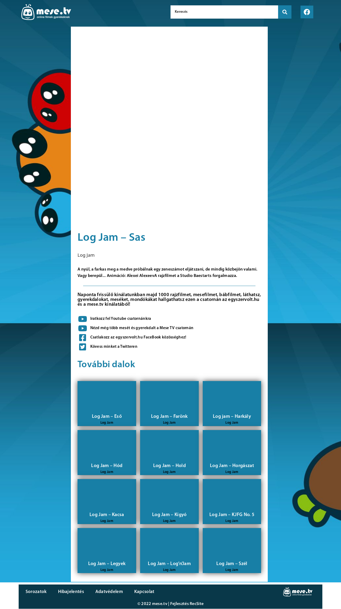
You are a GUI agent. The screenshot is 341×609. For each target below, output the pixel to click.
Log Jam (86, 255)
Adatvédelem (107, 592)
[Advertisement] (34, 117)
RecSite (197, 604)
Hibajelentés (70, 592)
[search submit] (284, 12)
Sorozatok (36, 592)
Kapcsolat (142, 592)
